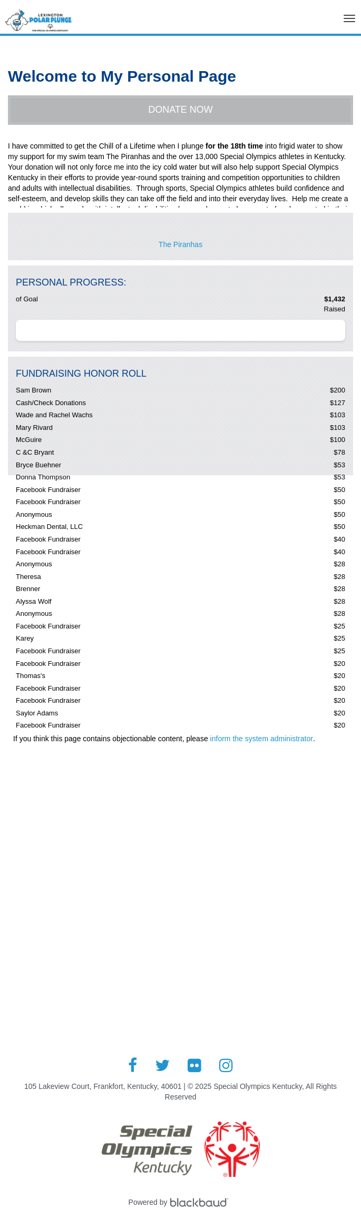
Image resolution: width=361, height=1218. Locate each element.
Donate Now (180, 109)
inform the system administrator (261, 738)
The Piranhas (180, 244)
